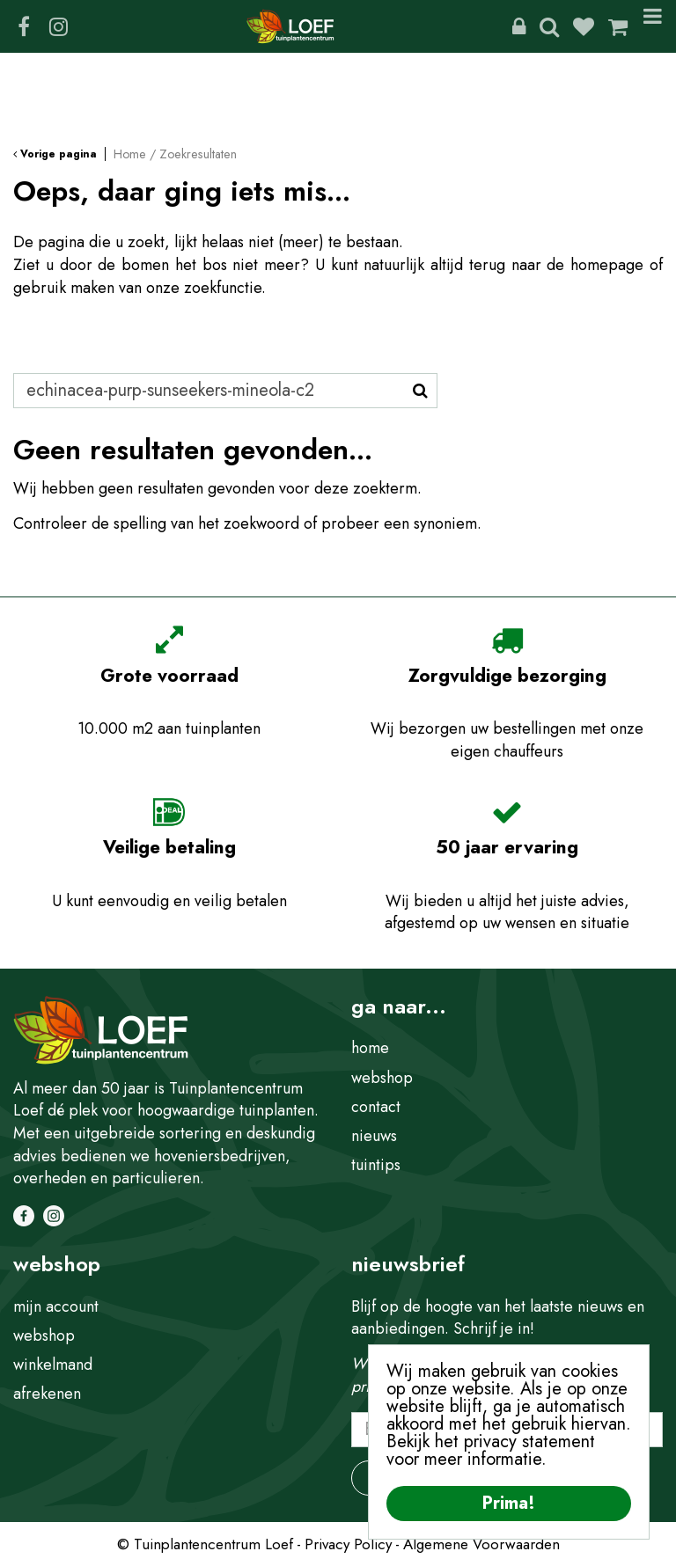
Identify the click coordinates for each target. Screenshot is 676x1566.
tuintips (375, 1164)
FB (23, 26)
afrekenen (47, 1393)
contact (375, 1106)
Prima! (508, 1503)
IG (58, 26)
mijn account (56, 1306)
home (370, 1047)
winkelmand (52, 1364)
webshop (382, 1077)
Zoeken (549, 26)
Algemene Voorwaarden (481, 1544)
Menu (652, 26)
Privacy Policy (348, 1544)
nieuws (374, 1135)
